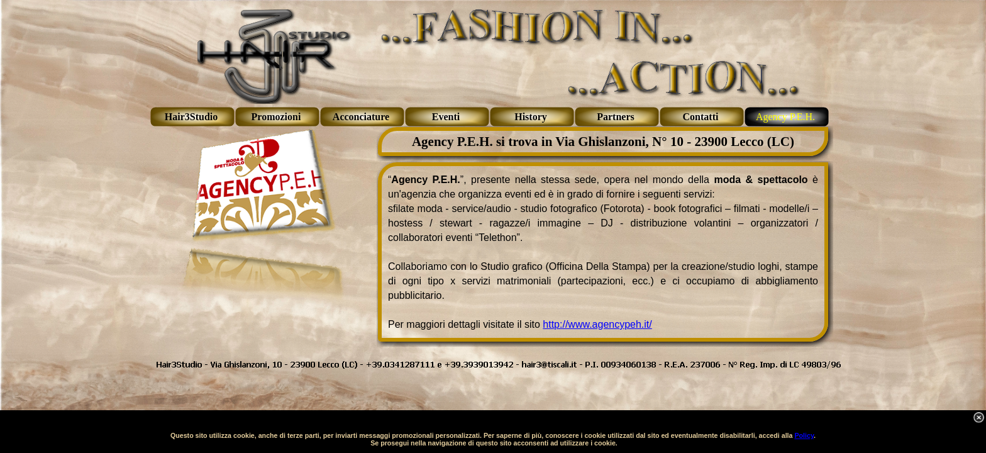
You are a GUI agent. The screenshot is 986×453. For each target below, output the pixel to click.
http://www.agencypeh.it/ (597, 324)
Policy (804, 435)
